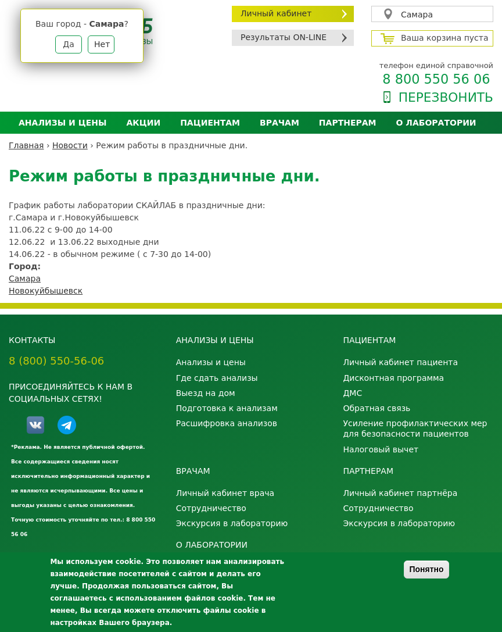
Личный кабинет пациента (400, 362)
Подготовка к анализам (227, 408)
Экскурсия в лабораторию (232, 523)
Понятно (426, 569)
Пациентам (210, 122)
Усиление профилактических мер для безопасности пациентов (415, 428)
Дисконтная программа (393, 378)
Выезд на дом (205, 393)
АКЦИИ (143, 122)
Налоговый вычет (380, 449)
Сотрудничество (211, 508)
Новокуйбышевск (46, 290)
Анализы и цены (62, 122)
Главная (26, 145)
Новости (70, 145)
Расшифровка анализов (226, 423)
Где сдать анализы (217, 378)
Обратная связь (376, 408)
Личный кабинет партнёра (400, 493)
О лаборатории (436, 122)
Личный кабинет (276, 13)
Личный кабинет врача (225, 493)
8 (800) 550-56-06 (56, 361)
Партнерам (347, 122)
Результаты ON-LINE (284, 37)
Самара (417, 14)
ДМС (352, 393)
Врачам (279, 122)
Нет (102, 44)
